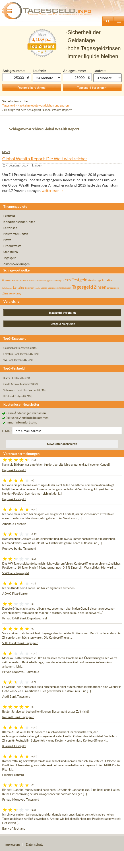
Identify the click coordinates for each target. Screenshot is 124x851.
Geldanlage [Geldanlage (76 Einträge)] (94, 280)
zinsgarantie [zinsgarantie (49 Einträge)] (113, 287)
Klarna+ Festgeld (14, 746)
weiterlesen (53, 190)
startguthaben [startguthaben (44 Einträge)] (64, 288)
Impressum (12, 844)
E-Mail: (7, 431)
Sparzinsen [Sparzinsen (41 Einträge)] (53, 288)
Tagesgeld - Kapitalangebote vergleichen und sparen (35, 105)
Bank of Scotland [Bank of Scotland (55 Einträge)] (20, 280)
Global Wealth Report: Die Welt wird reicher (44, 158)
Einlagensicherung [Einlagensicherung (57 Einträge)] (51, 280)
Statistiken (10, 252)
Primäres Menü (118, 21)
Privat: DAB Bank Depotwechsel (24, 618)
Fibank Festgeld (13, 775)
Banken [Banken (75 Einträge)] (6, 280)
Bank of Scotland (13, 828)
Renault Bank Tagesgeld (18, 717)
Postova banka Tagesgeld (19, 548)
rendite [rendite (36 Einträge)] (37, 288)
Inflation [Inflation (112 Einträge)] (108, 280)
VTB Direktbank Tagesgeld (20, 643)
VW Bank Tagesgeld (15, 573)
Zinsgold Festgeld (14, 524)
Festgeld (9, 216)
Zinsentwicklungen (16, 264)
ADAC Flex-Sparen (15, 593)
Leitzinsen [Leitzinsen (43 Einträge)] (29, 288)
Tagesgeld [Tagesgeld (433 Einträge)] (82, 287)
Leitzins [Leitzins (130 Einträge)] (19, 287)
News (6, 152)
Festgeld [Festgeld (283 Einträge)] (79, 279)
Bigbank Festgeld (14, 470)
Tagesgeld (10, 258)
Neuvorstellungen (15, 234)
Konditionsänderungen (19, 222)
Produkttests (12, 246)
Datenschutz (34, 844)
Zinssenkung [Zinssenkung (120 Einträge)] (11, 293)
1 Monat (47, 77)
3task (38, 165)
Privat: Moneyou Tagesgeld (20, 672)
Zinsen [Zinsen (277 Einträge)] (100, 287)
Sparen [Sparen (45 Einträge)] (44, 288)
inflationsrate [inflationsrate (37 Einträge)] (7, 288)
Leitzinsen (10, 228)
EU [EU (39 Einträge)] (63, 281)
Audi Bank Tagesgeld (16, 696)
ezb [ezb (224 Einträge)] (68, 279)
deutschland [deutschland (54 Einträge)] (35, 280)
